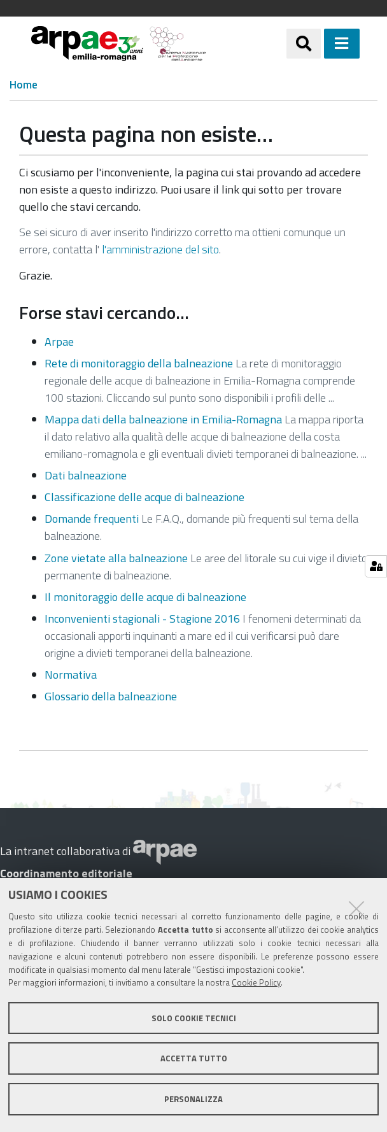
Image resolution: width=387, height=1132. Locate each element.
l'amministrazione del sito (160, 249)
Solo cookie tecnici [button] (193, 1018)
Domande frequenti (92, 518)
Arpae (59, 341)
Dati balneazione (86, 475)
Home (24, 85)
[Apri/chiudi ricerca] (303, 43)
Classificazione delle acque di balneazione (144, 497)
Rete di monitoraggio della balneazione (139, 363)
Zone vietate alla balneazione (116, 558)
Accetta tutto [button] (193, 1058)
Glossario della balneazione (111, 696)
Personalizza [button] (193, 1099)
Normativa (71, 674)
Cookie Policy (256, 982)
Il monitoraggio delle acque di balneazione (145, 596)
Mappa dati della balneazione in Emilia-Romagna (163, 419)
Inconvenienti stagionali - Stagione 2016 (142, 618)
